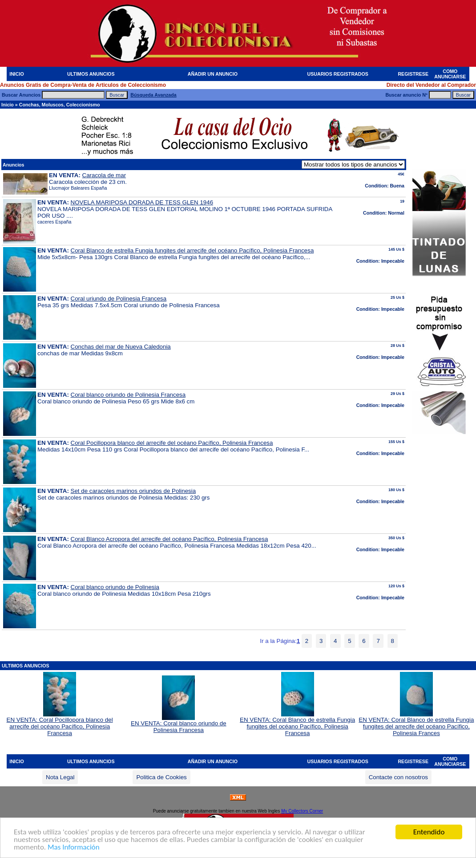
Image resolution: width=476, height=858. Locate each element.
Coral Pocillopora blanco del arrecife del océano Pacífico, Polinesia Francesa (172, 442)
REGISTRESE (413, 74)
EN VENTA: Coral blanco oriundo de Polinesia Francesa (178, 724)
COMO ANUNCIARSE (450, 74)
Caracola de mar (104, 175)
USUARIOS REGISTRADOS (337, 74)
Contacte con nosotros (398, 777)
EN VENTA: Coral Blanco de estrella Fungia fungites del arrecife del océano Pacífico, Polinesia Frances (416, 723)
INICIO (16, 74)
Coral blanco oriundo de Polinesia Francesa (128, 394)
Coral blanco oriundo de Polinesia (115, 587)
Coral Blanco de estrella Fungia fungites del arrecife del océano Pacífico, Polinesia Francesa (192, 250)
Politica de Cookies (161, 777)
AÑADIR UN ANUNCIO (213, 74)
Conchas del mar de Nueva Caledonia (121, 346)
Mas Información (74, 847)
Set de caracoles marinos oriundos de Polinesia (133, 491)
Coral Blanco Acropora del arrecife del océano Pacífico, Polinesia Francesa (169, 539)
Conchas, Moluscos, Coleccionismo (59, 104)
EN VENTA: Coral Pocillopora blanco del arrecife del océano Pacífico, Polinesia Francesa (60, 723)
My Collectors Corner (302, 811)
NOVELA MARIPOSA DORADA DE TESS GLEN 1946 (142, 202)
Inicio (7, 104)
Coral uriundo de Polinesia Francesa (119, 298)
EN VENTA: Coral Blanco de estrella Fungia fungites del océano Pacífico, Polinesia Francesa (297, 723)
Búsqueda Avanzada (153, 95)
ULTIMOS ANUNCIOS (91, 74)
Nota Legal (60, 777)
